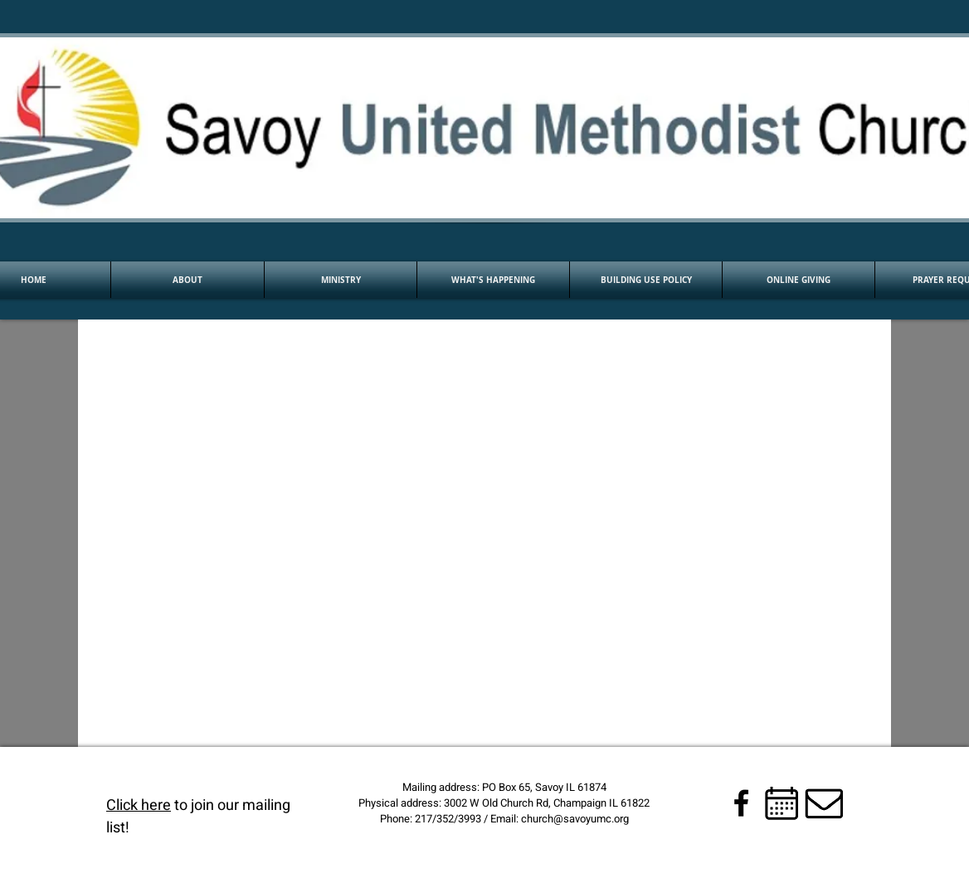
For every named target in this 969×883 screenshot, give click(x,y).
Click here (138, 805)
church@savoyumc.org (575, 819)
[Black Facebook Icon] (741, 803)
